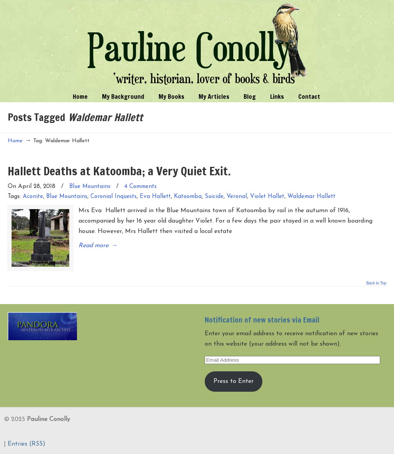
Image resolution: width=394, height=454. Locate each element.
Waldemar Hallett (311, 197)
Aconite (33, 197)
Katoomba (188, 197)
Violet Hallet (267, 197)
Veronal (237, 197)
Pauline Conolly (197, 44)
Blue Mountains (89, 187)
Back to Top (376, 283)
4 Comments (140, 187)
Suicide (214, 197)
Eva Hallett (155, 197)
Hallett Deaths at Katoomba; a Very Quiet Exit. (119, 171)
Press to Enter (234, 381)
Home (15, 141)
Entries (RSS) (26, 444)
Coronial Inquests (113, 197)
